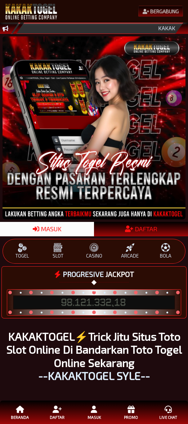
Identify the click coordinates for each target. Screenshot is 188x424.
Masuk (94, 412)
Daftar (57, 412)
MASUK (47, 229)
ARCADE (130, 251)
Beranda (20, 412)
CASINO (94, 251)
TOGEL (22, 251)
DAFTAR (141, 229)
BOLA (166, 251)
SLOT (58, 251)
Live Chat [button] (168, 412)
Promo (131, 412)
